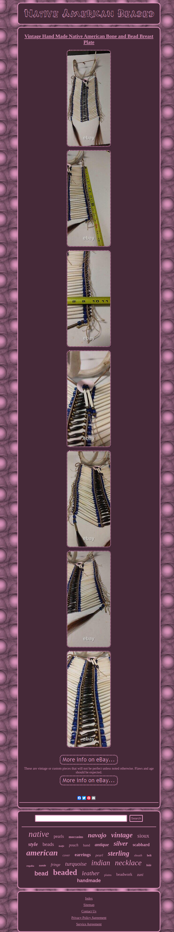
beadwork (124, 874)
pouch (73, 845)
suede (42, 866)
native (39, 834)
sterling (118, 853)
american (42, 852)
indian (100, 863)
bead (41, 873)
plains (108, 875)
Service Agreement (89, 924)
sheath (138, 855)
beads (48, 844)
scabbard (141, 844)
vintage (122, 835)
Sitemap (89, 905)
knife (61, 845)
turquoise (76, 864)
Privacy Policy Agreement (88, 918)
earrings (83, 854)
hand (86, 845)
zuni (140, 875)
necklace (128, 862)
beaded (65, 872)
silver (121, 843)
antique (102, 844)
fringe (55, 864)
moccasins (76, 837)
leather (90, 873)
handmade (89, 880)
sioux (143, 836)
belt (149, 855)
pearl (99, 855)
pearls (59, 836)
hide (148, 865)
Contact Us (88, 911)
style (33, 844)
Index (89, 898)
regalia (30, 865)
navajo (97, 835)
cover (66, 855)
